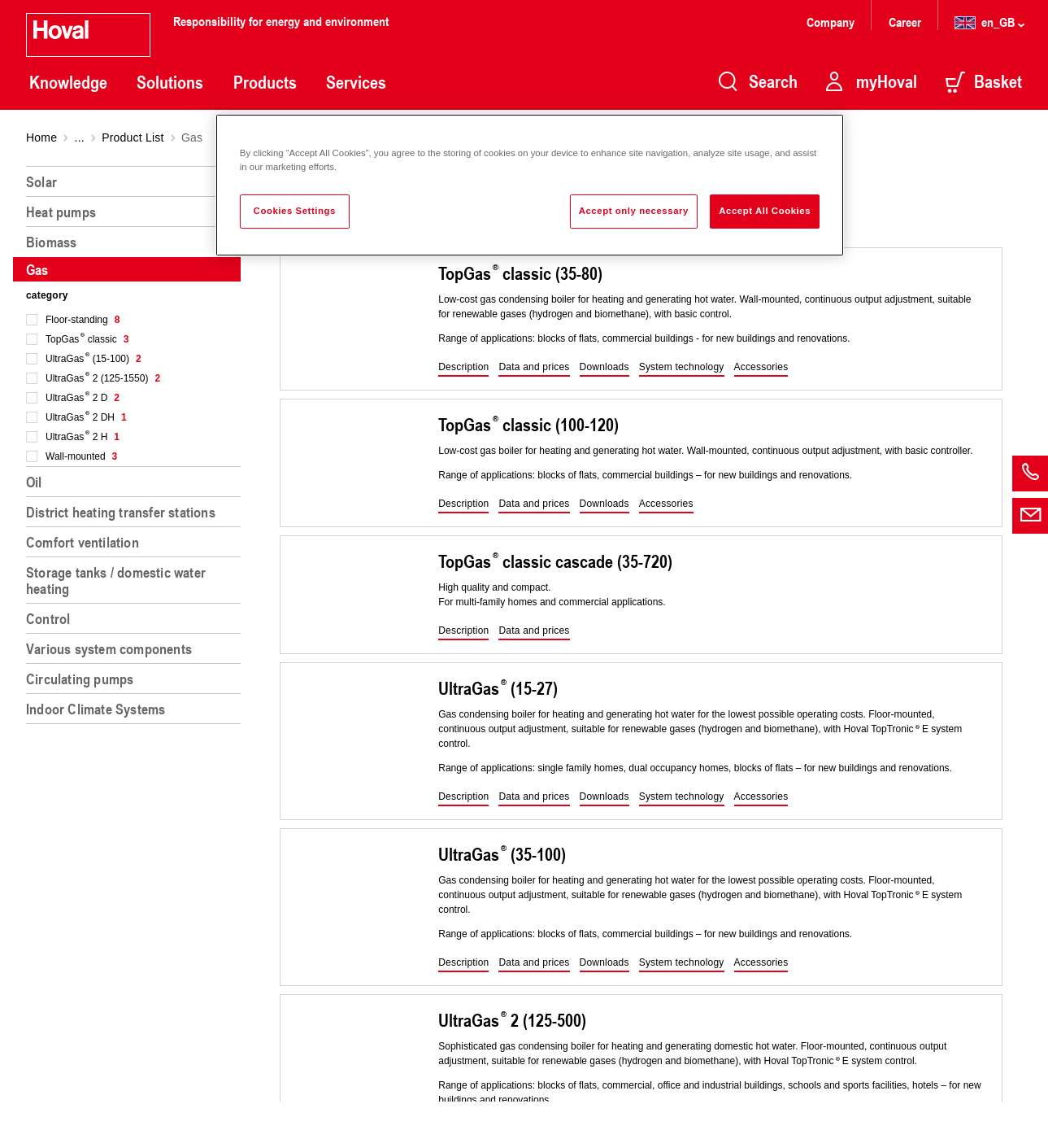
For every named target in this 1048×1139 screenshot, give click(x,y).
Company (832, 21)
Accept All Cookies (765, 211)
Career (906, 21)
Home (41, 137)
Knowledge (68, 82)
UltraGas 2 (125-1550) (103, 378)
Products (265, 82)
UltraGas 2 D (83, 398)
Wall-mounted (81, 456)
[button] (463, 368)
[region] (136, 646)
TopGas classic (87, 339)
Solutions (170, 82)
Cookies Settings (295, 211)
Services (356, 82)
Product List (132, 137)
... (80, 137)
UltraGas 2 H (83, 437)
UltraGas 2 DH (86, 417)
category (47, 295)
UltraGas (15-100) (93, 358)
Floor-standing (83, 319)
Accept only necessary (634, 211)
